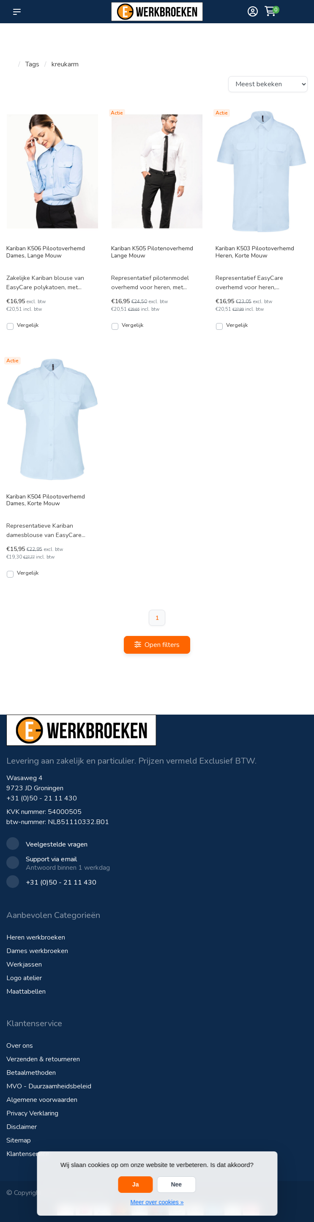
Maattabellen (26, 991)
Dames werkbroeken (37, 951)
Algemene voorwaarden (41, 1099)
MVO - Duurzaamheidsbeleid (48, 1086)
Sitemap (18, 1140)
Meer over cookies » (156, 1202)
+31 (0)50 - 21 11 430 (41, 798)
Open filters (157, 644)
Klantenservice (27, 1154)
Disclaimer (21, 1127)
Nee (176, 1184)
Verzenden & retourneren (43, 1059)
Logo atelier (24, 978)
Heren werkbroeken (35, 937)
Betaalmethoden (31, 1072)
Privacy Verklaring (32, 1113)
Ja (135, 1184)
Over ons (19, 1045)
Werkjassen (24, 964)
